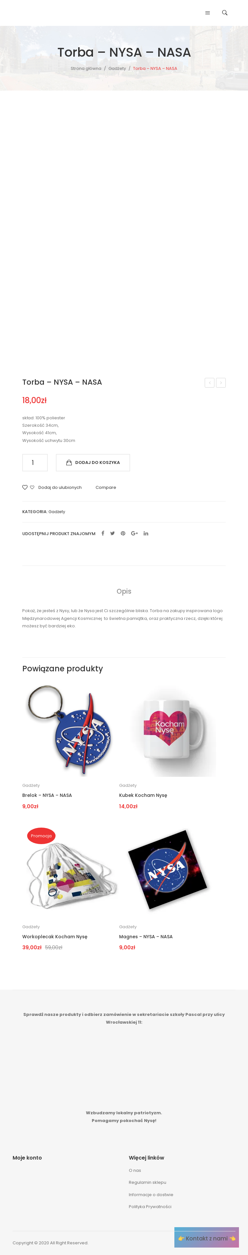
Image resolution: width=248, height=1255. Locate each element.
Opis (124, 591)
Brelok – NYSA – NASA (47, 795)
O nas (135, 1170)
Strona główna (86, 68)
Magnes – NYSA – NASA (209, 383)
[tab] (124, 591)
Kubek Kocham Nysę (143, 795)
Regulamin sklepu (147, 1182)
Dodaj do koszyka (97, 462)
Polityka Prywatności (150, 1207)
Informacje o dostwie (151, 1195)
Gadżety (117, 68)
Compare (106, 487)
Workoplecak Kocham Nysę (221, 383)
